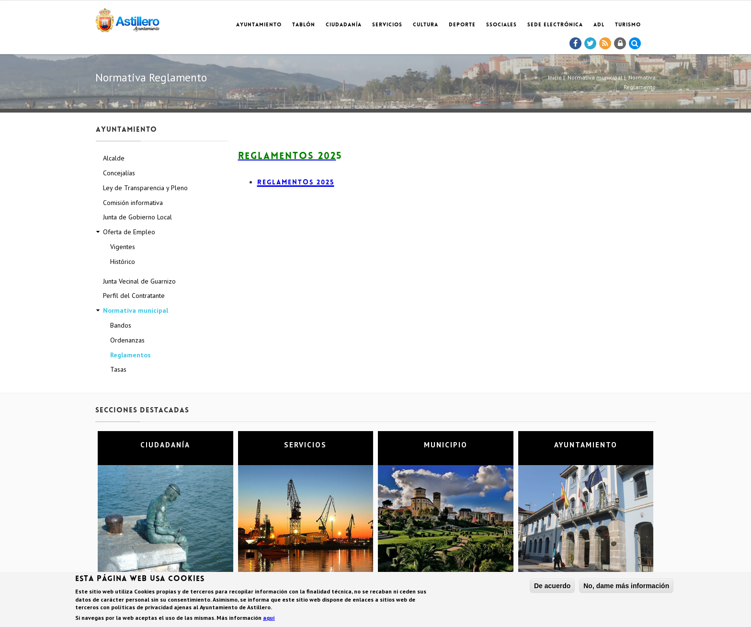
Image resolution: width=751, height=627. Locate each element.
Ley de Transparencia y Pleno (145, 187)
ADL (598, 25)
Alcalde (114, 158)
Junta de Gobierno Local (137, 217)
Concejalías (119, 173)
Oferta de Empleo (129, 232)
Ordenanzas (127, 340)
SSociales (501, 25)
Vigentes (122, 246)
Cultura (425, 25)
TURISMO (628, 25)
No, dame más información (626, 587)
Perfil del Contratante (134, 295)
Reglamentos (130, 355)
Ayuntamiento (259, 25)
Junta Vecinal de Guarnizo (139, 281)
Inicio (555, 77)
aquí (269, 618)
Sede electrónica (555, 25)
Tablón (303, 25)
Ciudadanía (344, 25)
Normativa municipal (595, 77)
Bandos (120, 325)
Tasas (118, 369)
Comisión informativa (133, 202)
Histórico (122, 261)
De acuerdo (552, 587)
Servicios (387, 25)
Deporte (462, 25)
